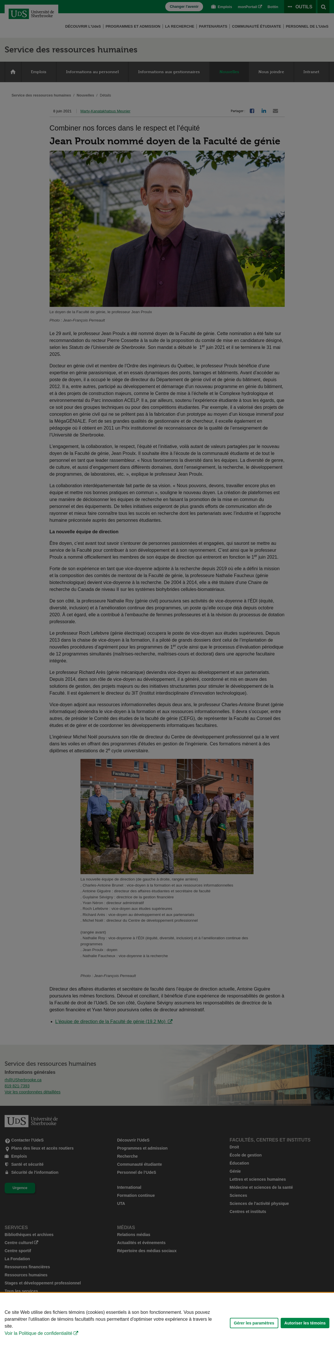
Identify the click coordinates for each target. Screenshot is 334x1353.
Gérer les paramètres (254, 1323)
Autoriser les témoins (305, 1323)
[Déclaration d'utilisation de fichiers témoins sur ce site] (167, 1323)
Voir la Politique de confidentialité (38, 1333)
